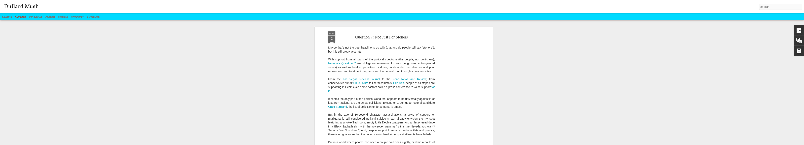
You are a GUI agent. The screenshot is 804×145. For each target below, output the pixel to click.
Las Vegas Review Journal (361, 77)
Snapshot (77, 16)
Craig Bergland (337, 105)
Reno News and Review (409, 77)
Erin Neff (398, 81)
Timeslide (93, 16)
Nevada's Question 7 (342, 61)
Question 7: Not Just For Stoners (381, 35)
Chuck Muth (360, 81)
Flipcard (20, 16)
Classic (7, 16)
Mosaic (50, 16)
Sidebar (63, 16)
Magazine (35, 16)
